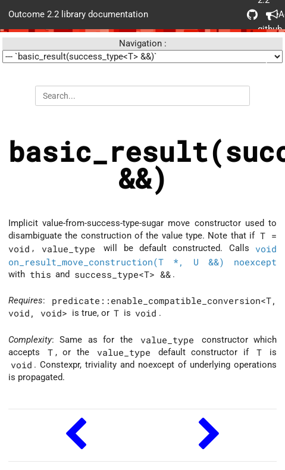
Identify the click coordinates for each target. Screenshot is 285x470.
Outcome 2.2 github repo (252, 14)
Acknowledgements (271, 14)
